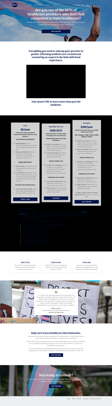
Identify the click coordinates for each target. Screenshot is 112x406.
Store (82, 5)
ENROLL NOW (25, 202)
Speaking (47, 5)
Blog (35, 5)
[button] (56, 31)
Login (87, 5)
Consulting (76, 5)
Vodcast (40, 5)
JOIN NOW (56, 199)
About (31, 5)
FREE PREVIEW (56, 31)
